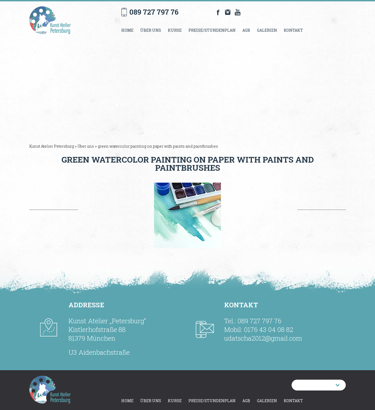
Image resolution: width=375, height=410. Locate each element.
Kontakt (293, 30)
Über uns (150, 30)
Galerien (267, 30)
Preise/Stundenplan (212, 30)
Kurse (175, 30)
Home (127, 30)
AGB (246, 30)
